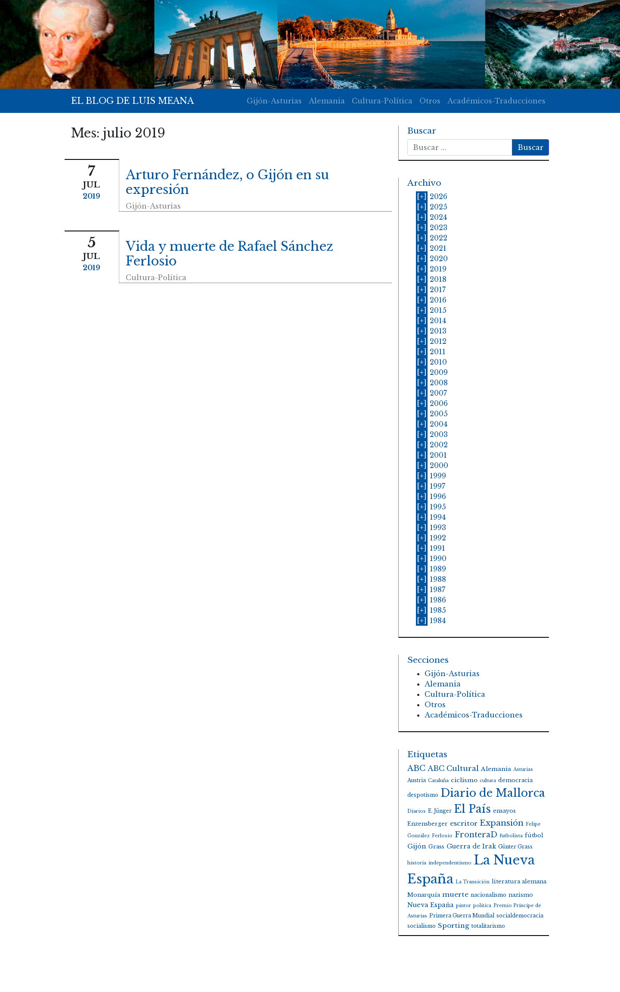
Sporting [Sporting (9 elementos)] (453, 925)
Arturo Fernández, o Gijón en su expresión (227, 182)
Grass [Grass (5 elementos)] (436, 846)
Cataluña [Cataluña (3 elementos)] (438, 780)
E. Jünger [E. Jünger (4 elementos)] (440, 811)
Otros (429, 101)
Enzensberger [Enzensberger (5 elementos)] (427, 823)
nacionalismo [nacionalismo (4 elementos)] (488, 895)
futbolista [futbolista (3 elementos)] (511, 836)
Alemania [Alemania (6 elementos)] (496, 769)
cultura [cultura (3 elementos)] (488, 780)
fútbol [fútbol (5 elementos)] (534, 835)
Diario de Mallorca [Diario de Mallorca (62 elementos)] (492, 793)
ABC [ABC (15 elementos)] (416, 768)
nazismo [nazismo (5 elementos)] (520, 895)
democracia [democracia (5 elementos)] (515, 780)
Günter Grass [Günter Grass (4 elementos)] (515, 846)
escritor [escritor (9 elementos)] (463, 823)
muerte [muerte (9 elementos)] (455, 894)
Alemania (327, 101)
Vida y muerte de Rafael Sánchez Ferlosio (229, 254)
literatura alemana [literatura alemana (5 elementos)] (519, 881)
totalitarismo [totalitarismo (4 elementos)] (488, 926)
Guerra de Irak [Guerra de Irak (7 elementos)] (471, 846)
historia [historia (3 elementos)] (416, 863)
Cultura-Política (382, 101)
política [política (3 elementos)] (482, 905)
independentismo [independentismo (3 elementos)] (449, 863)
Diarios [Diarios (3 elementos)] (416, 811)
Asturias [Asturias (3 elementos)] (523, 769)
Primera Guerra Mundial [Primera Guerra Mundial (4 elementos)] (461, 915)
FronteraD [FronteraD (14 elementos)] (476, 834)
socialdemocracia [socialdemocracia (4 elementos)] (519, 915)
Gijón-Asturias (274, 101)
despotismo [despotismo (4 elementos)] (422, 795)
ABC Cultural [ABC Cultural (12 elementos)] (453, 768)
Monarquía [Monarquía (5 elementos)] (423, 895)
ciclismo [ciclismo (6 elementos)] (464, 780)
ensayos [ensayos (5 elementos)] (504, 811)
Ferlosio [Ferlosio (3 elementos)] (442, 836)
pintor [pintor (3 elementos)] (463, 905)
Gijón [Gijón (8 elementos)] (416, 846)
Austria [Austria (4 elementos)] (416, 780)
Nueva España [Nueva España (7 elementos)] (430, 905)
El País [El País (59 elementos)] (472, 809)
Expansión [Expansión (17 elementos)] (502, 823)
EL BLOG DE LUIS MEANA (132, 101)
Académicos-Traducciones (496, 101)
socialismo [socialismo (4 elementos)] (421, 926)
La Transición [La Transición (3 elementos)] (473, 882)
